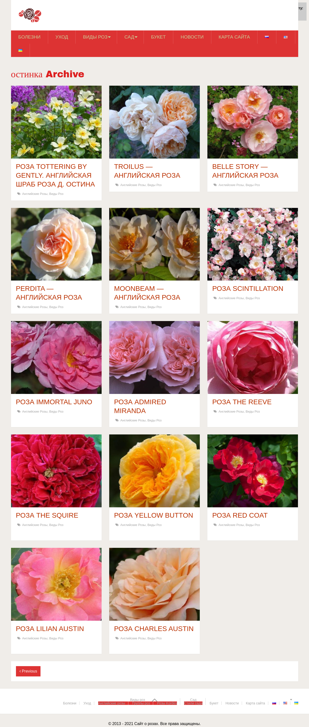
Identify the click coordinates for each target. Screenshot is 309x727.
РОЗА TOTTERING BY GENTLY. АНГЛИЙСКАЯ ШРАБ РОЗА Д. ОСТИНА (55, 175)
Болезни (29, 37)
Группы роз (141, 703)
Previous (28, 671)
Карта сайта (234, 37)
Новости (192, 37)
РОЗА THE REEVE (242, 402)
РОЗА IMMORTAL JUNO (54, 402)
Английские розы (34, 194)
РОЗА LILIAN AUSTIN (50, 629)
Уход (61, 37)
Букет (158, 37)
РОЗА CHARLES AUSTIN (154, 629)
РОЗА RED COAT (240, 515)
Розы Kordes (167, 703)
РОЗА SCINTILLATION (247, 288)
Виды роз (95, 37)
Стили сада (193, 703)
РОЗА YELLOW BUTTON (153, 515)
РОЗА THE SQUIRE (47, 515)
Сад (129, 37)
